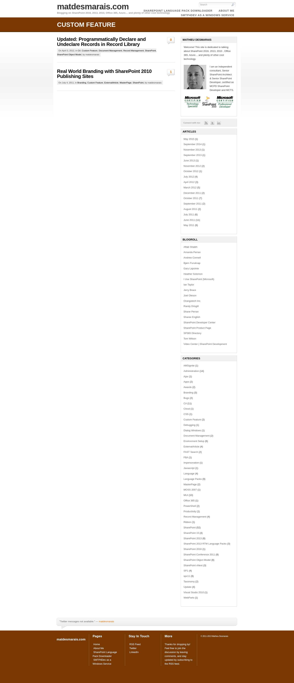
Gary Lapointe (191, 268)
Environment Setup (194, 441)
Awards (188, 387)
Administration (191, 371)
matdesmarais (106, 621)
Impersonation (191, 462)
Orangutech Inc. (192, 301)
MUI (186, 495)
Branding (81, 82)
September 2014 (193, 144)
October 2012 (191, 171)
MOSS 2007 (190, 489)
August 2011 (190, 209)
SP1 (186, 570)
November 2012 (192, 166)
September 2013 (193, 155)
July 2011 (189, 214)
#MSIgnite (189, 365)
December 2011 (192, 193)
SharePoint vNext (193, 565)
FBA (186, 457)
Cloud (187, 408)
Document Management (110, 50)
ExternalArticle (111, 82)
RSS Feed (135, 644)
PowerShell (190, 506)
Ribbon (187, 522)
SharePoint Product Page (197, 328)
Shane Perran (191, 311)
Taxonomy (189, 581)
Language (189, 473)
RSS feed (174, 663)
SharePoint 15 (191, 533)
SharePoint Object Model (69, 54)
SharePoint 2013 (193, 538)
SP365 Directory (192, 333)
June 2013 (189, 160)
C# (79, 50)
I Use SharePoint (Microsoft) (199, 279)
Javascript (189, 468)
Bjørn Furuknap (192, 263)
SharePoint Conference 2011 (199, 554)
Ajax (186, 376)
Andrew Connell (192, 257)
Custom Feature (90, 50)
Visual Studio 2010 (194, 592)
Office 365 (189, 500)
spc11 (187, 576)
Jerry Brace (190, 290)
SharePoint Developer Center (199, 322)
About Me (98, 648)
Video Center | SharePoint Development (205, 344)
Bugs (186, 398)
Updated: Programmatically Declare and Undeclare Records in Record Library (101, 41)
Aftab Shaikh (190, 247)
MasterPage (125, 82)
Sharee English (192, 317)
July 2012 (189, 176)
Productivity (190, 511)
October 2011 (191, 198)
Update (187, 587)
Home (96, 644)
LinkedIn (134, 652)
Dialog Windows (192, 430)
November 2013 (192, 149)
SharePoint (150, 50)
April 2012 (189, 182)
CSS (186, 414)
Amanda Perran (192, 252)
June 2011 (189, 220)
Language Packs (193, 479)
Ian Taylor (189, 284)
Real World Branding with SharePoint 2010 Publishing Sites (104, 73)
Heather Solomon (193, 274)
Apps (186, 381)
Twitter (132, 648)
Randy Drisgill (191, 306)
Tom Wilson (190, 338)
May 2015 (189, 139)
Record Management (133, 50)
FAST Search (191, 452)
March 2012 (190, 187)
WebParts (189, 597)
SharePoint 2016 (193, 549)
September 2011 (193, 203)
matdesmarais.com (93, 6)
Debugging (189, 425)
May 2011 (189, 225)
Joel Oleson (190, 295)
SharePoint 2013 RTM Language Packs (205, 543)
